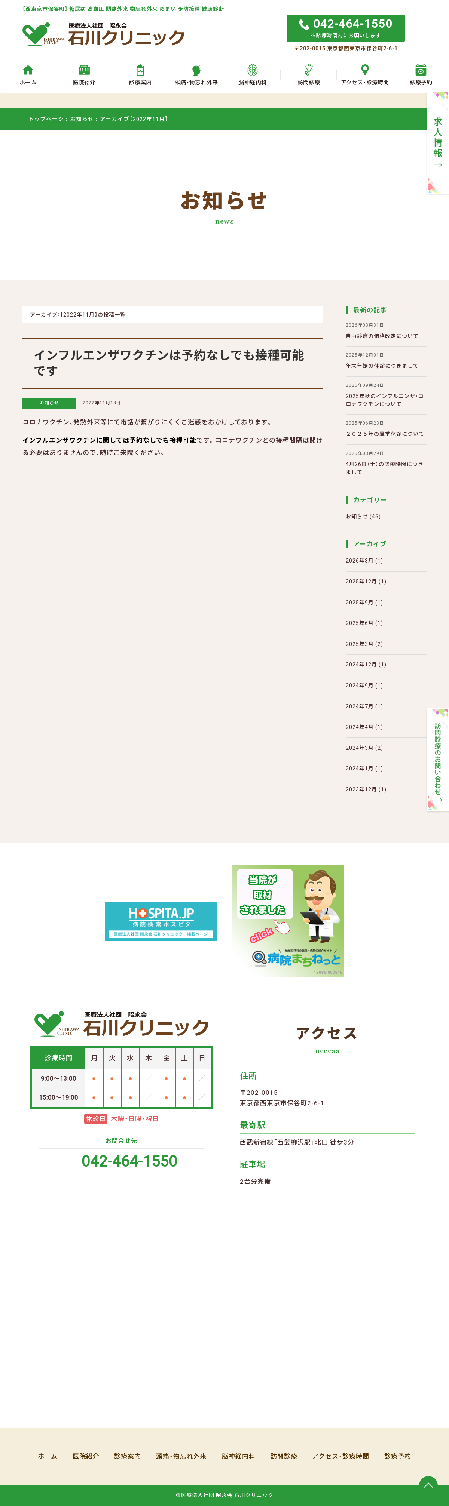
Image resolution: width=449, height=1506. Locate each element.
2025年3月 (360, 644)
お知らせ (49, 403)
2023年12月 (361, 789)
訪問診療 (284, 1456)
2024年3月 (360, 748)
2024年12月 (361, 665)
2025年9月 (360, 603)
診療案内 (127, 1456)
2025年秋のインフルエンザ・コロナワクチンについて (386, 394)
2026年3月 (360, 561)
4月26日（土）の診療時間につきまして (386, 462)
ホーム (47, 1456)
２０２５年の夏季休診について (385, 428)
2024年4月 (360, 727)
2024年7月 (360, 706)
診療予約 (398, 1456)
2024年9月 (360, 686)
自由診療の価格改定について (382, 330)
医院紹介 (85, 1456)
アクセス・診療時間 (341, 1456)
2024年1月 (360, 769)
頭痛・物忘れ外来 (181, 1456)
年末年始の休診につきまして (382, 360)
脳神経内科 (239, 1456)
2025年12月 (361, 582)
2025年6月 (360, 623)
